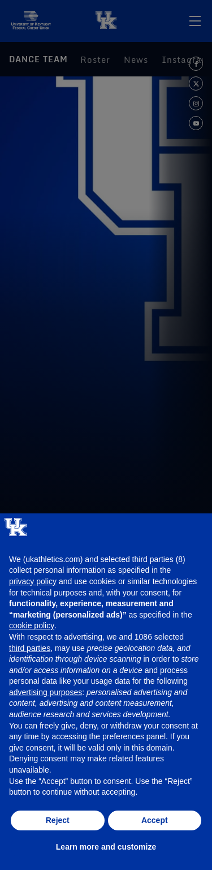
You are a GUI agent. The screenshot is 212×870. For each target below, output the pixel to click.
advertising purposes (45, 692)
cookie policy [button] (31, 625)
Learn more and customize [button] (106, 846)
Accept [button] (154, 820)
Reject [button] (58, 820)
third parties (29, 648)
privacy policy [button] (33, 581)
